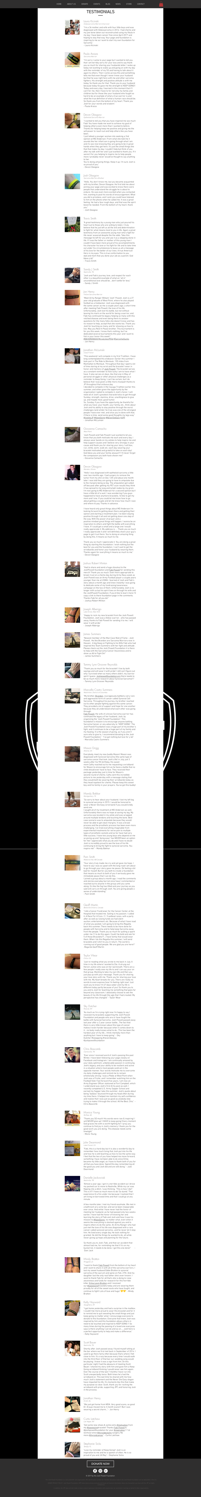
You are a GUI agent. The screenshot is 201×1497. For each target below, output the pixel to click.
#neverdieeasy (110, 1038)
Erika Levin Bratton (98, 1283)
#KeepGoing (99, 418)
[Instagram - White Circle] (100, 1471)
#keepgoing (92, 1286)
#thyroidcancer (96, 1435)
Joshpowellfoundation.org (108, 676)
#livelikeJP (89, 418)
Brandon (99, 696)
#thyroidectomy (104, 1433)
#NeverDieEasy (113, 418)
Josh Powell (109, 369)
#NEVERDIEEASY (91, 339)
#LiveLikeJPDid (106, 339)
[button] (161, 4)
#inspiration (119, 1430)
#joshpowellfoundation (94, 1040)
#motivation (122, 1425)
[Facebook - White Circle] (95, 1471)
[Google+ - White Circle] (106, 1471)
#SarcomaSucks (121, 339)
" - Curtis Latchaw (111, 1435)
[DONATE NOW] (100, 1464)
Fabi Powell (114, 570)
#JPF (122, 418)
